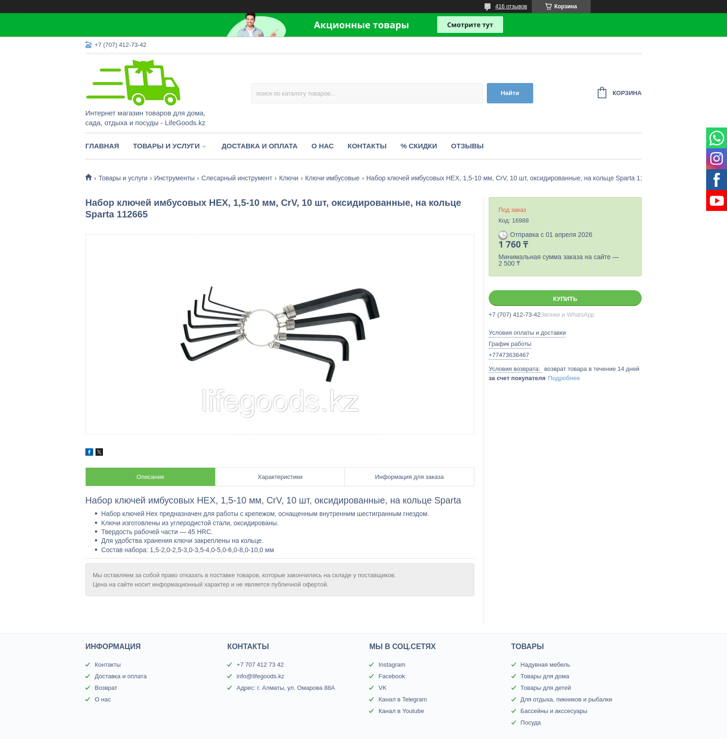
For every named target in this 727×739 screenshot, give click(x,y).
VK (382, 687)
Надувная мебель (545, 664)
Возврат (106, 687)
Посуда (531, 722)
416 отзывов (511, 6)
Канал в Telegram (402, 699)
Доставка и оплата (260, 145)
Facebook (391, 676)
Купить (565, 298)
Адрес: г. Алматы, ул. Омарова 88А (285, 687)
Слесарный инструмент (236, 178)
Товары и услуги (166, 145)
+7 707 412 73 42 (260, 664)
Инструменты (174, 178)
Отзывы (467, 145)
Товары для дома (545, 676)
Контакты (367, 145)
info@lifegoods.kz (260, 676)
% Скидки (419, 145)
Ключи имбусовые (332, 178)
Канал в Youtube (401, 710)
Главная (102, 145)
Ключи (289, 178)
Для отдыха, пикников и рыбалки (566, 699)
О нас (323, 145)
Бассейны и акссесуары (554, 710)
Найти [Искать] (510, 92)
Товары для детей (546, 687)
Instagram (391, 664)
